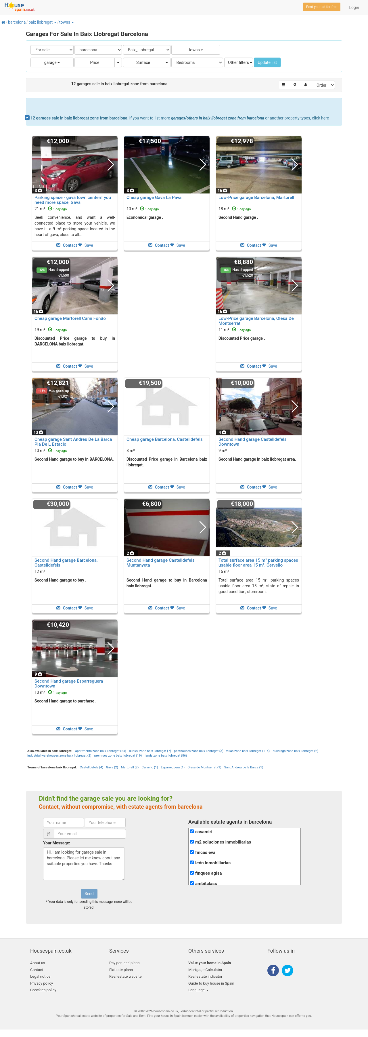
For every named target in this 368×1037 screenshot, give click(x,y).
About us (37, 963)
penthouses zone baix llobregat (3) (198, 751)
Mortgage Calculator (205, 970)
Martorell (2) (130, 767)
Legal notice (40, 976)
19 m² (50, 329)
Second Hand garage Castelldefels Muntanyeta (160, 563)
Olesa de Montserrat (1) (204, 767)
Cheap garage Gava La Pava (153, 197)
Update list (267, 62)
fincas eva (205, 852)
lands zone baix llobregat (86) (166, 755)
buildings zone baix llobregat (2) (295, 751)
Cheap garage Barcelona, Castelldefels (164, 439)
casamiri (203, 831)
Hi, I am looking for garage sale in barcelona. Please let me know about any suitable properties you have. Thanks (84, 863)
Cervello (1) (149, 767)
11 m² (234, 329)
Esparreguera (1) (173, 767)
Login (354, 7)
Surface (143, 62)
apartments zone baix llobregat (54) (100, 751)
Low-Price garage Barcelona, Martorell (256, 197)
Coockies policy (43, 990)
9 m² (222, 450)
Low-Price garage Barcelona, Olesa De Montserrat (256, 321)
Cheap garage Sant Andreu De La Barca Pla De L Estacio (73, 442)
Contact (36, 970)
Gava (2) (112, 767)
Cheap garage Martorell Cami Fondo (70, 318)
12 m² (39, 571)
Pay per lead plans (124, 963)
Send (89, 893)
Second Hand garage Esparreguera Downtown (68, 684)
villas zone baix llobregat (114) (248, 751)
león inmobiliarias (213, 862)
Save (85, 245)
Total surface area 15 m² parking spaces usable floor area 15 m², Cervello (258, 563)
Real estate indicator (205, 976)
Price (94, 62)
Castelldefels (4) (91, 767)
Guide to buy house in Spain (211, 983)
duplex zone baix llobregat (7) (150, 751)
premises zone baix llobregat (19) (118, 755)
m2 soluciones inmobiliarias (223, 842)
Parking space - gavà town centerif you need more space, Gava (72, 200)
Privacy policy (41, 983)
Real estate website (125, 976)
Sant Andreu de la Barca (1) (243, 767)
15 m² (223, 571)
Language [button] (198, 990)
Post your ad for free (322, 7)
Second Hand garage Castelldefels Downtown (252, 442)
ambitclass (206, 883)
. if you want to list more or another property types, (179, 118)
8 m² (130, 450)
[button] (54, 22)
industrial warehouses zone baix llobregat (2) (59, 755)
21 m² (50, 208)
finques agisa (208, 873)
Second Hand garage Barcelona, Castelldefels (66, 563)
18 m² (234, 208)
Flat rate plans (121, 970)
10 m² (142, 208)
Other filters (240, 62)
